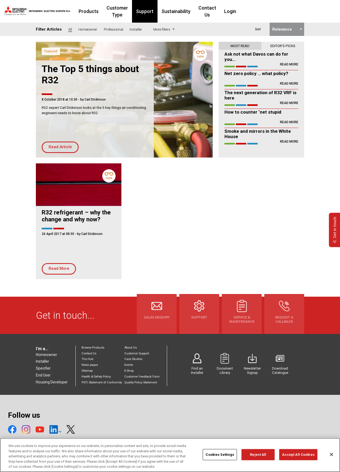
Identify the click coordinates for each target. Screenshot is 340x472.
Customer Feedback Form (142, 376)
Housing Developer (52, 382)
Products (108, 11)
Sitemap (87, 370)
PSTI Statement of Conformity (102, 382)
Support (176, 11)
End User (43, 375)
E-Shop (129, 370)
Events (128, 365)
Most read (240, 46)
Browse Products (93, 347)
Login (268, 11)
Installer (42, 361)
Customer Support (136, 353)
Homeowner (46, 355)
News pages (90, 365)
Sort (258, 29)
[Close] (331, 457)
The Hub (87, 359)
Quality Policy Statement (140, 382)
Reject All (258, 457)
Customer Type (143, 11)
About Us (130, 347)
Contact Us (242, 11)
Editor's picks (282, 46)
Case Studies (133, 359)
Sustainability (207, 11)
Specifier (43, 368)
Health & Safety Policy (96, 376)
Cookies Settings (220, 457)
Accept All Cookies (298, 457)
